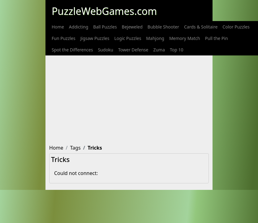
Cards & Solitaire (200, 27)
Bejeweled (132, 27)
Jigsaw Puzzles (95, 38)
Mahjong (155, 38)
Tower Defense (133, 50)
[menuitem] (58, 27)
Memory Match (184, 38)
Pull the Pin (216, 38)
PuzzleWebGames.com (104, 11)
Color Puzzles (235, 27)
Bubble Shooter (163, 27)
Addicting (78, 27)
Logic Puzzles (127, 38)
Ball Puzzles (105, 27)
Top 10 (176, 50)
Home (58, 27)
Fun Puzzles (63, 38)
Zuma (159, 50)
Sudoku (105, 50)
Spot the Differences (72, 50)
